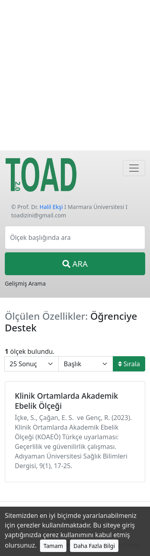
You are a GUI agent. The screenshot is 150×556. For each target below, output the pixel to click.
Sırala (129, 363)
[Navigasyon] (134, 168)
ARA (75, 263)
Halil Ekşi (51, 207)
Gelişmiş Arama (25, 283)
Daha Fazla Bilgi (94, 546)
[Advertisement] (75, 75)
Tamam (53, 546)
